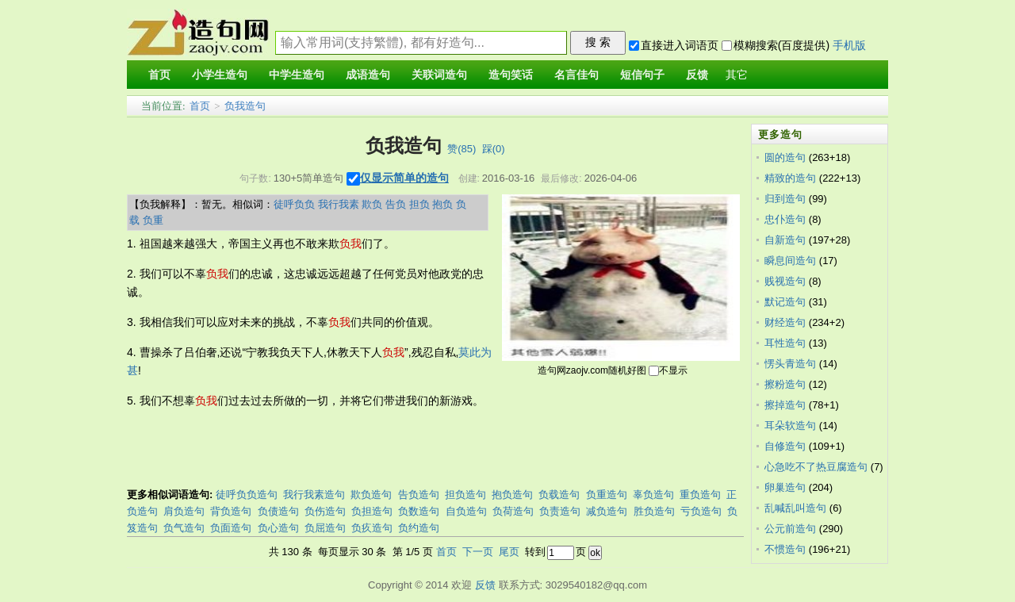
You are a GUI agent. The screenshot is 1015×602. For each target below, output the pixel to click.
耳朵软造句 (790, 425)
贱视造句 (785, 281)
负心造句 (278, 528)
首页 (200, 106)
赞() (461, 149)
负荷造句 (513, 511)
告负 (395, 204)
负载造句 (559, 494)
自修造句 (785, 446)
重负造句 (700, 494)
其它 (737, 75)
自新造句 (785, 240)
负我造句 (245, 106)
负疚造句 (372, 528)
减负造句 (606, 511)
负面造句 (230, 528)
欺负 (372, 204)
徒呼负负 (294, 204)
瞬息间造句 (790, 260)
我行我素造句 (314, 494)
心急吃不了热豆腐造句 (816, 467)
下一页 (477, 552)
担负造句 (465, 494)
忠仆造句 (785, 219)
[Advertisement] (415, 449)
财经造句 (785, 322)
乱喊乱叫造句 (795, 508)
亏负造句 (701, 511)
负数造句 (418, 511)
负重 (153, 220)
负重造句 (606, 494)
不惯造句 (785, 549)
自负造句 (466, 511)
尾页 (509, 552)
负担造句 (372, 511)
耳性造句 (785, 343)
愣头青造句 (790, 364)
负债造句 (278, 511)
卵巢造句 (785, 487)
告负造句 (418, 494)
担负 (419, 204)
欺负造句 (371, 494)
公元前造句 (790, 529)
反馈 (485, 585)
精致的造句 (790, 178)
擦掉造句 (785, 405)
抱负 (442, 204)
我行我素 (338, 204)
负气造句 (184, 528)
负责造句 (559, 511)
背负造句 (230, 511)
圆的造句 (785, 157)
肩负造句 (184, 511)
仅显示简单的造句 (404, 177)
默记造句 (785, 302)
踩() (493, 149)
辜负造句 (653, 494)
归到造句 (785, 199)
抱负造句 (512, 494)
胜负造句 (654, 511)
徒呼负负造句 (247, 494)
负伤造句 (325, 511)
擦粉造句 (785, 384)
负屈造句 (325, 528)
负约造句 (418, 528)
